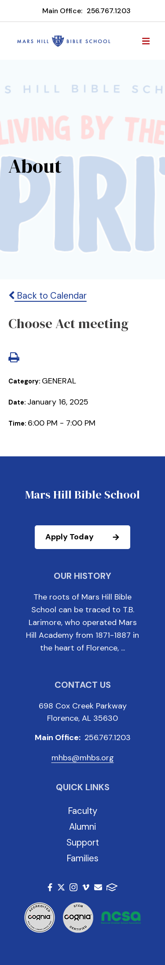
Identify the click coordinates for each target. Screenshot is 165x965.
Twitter (61, 887)
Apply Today (87, 537)
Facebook (50, 887)
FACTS (111, 887)
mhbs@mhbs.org (82, 757)
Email (98, 887)
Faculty (82, 811)
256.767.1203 (109, 10)
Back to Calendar (47, 295)
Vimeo (85, 887)
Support (82, 842)
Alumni (82, 826)
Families (82, 858)
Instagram (73, 887)
